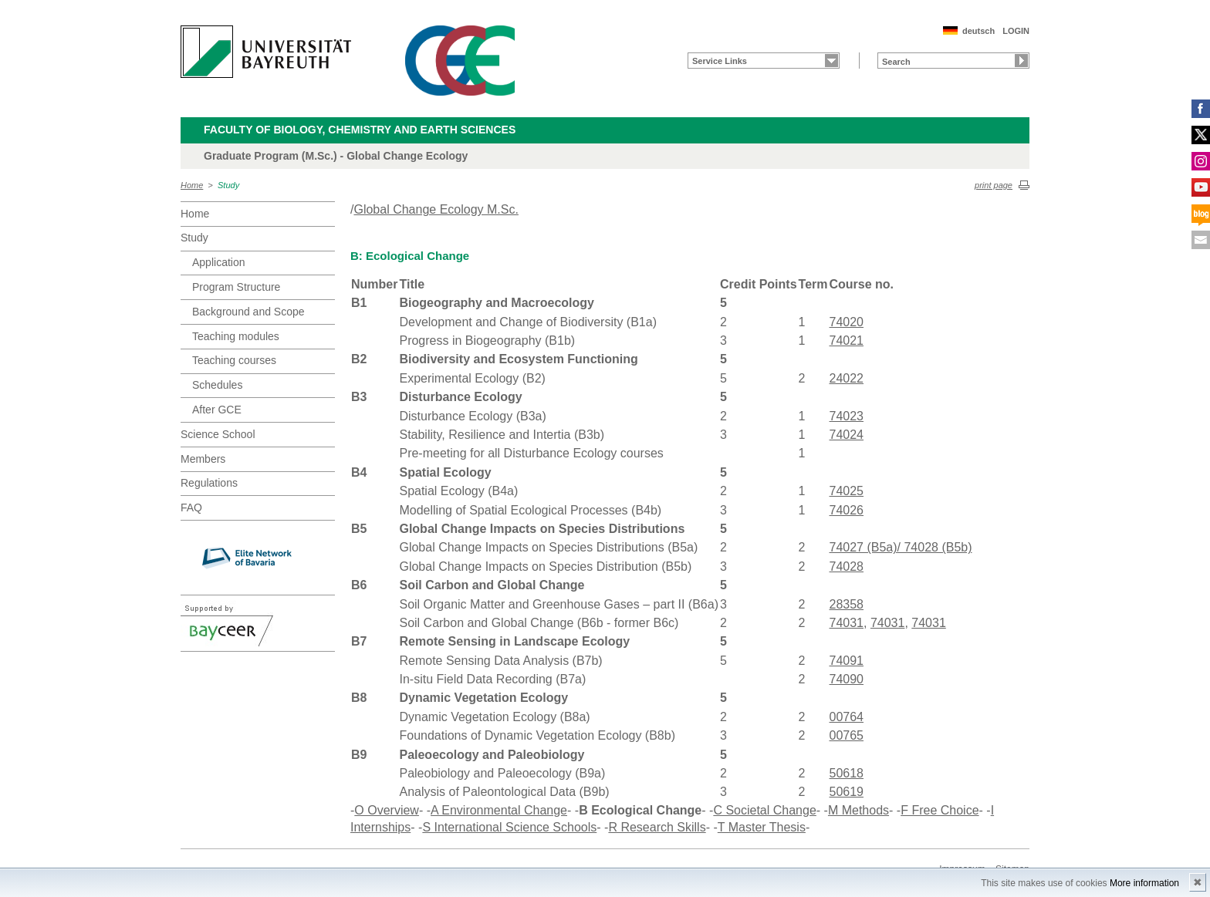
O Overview (386, 810)
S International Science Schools (509, 827)
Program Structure (236, 287)
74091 (847, 660)
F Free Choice (939, 810)
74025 (847, 490)
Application (218, 262)
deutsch (978, 30)
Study (228, 185)
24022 (847, 378)
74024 (847, 434)
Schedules (217, 385)
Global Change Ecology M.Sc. (435, 209)
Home (192, 185)
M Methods (858, 810)
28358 (847, 604)
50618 (847, 773)
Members (203, 459)
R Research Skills (656, 827)
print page (993, 185)
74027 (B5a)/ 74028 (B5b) (901, 547)
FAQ (191, 507)
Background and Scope (248, 311)
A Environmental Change (499, 810)
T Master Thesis (762, 827)
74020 (847, 322)
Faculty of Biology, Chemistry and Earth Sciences (359, 129)
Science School (218, 434)
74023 (847, 416)
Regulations (209, 483)
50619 (847, 791)
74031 (847, 622)
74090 (847, 679)
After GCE (217, 409)
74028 (847, 566)
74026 (847, 510)
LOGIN (1015, 30)
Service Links (719, 61)
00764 (847, 716)
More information (1144, 883)
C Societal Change (764, 810)
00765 (847, 735)
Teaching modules (235, 336)
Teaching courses (234, 360)
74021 (847, 340)
